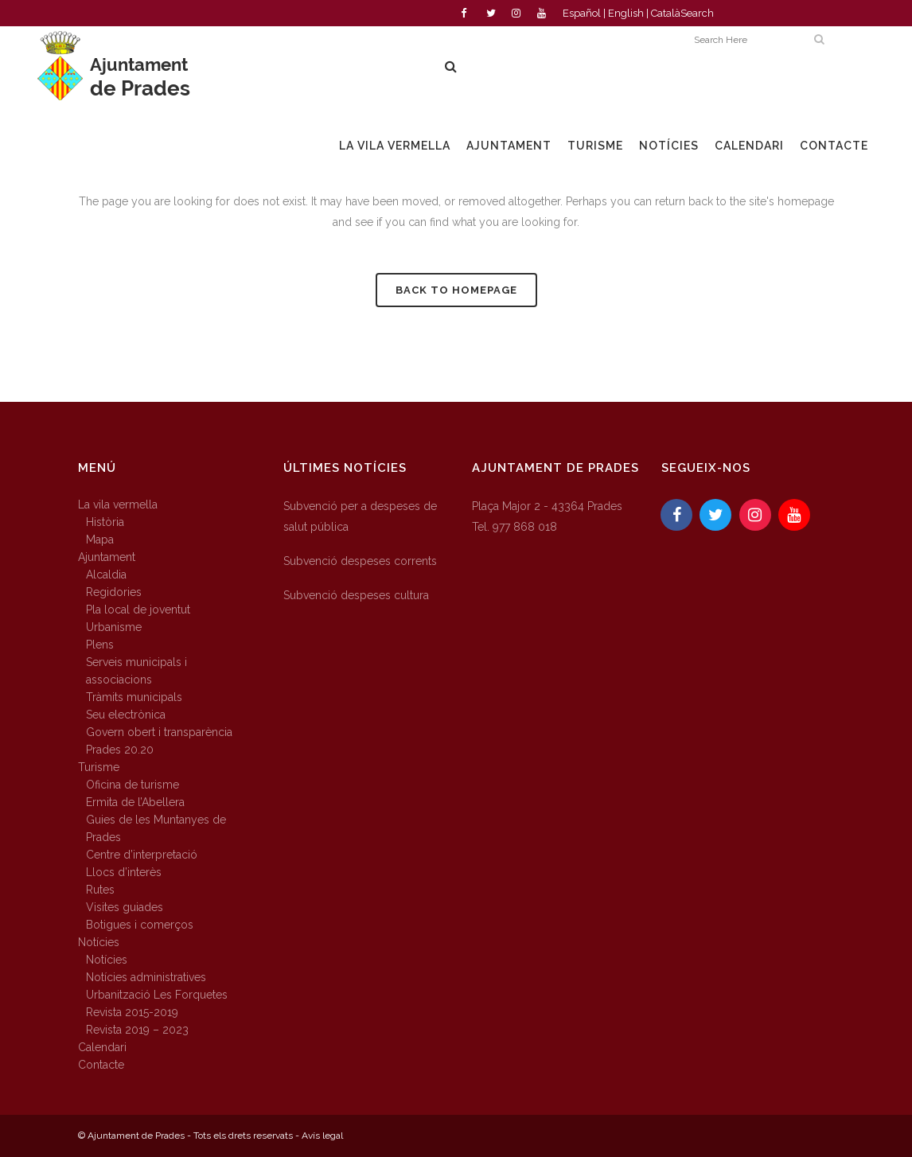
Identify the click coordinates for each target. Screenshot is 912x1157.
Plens (100, 644)
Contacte (101, 1064)
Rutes (100, 889)
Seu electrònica (126, 714)
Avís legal (322, 1135)
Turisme (98, 767)
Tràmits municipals (134, 697)
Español (582, 13)
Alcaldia (106, 574)
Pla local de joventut (138, 609)
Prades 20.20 (120, 749)
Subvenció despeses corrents (360, 561)
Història (105, 522)
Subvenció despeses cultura (356, 595)
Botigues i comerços (139, 924)
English (626, 13)
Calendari (102, 1047)
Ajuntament (106, 557)
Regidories (114, 592)
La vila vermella (118, 504)
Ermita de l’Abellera (135, 802)
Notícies (98, 942)
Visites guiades (124, 907)
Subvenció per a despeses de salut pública (360, 516)
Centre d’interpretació (141, 854)
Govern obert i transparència (159, 732)
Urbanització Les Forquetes (157, 994)
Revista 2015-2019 (132, 1012)
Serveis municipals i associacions (136, 671)
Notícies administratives (146, 977)
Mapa (100, 539)
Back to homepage (456, 290)
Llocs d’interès (124, 872)
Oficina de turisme (132, 784)
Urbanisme (114, 627)
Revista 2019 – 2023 (137, 1029)
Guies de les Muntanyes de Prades (156, 828)
